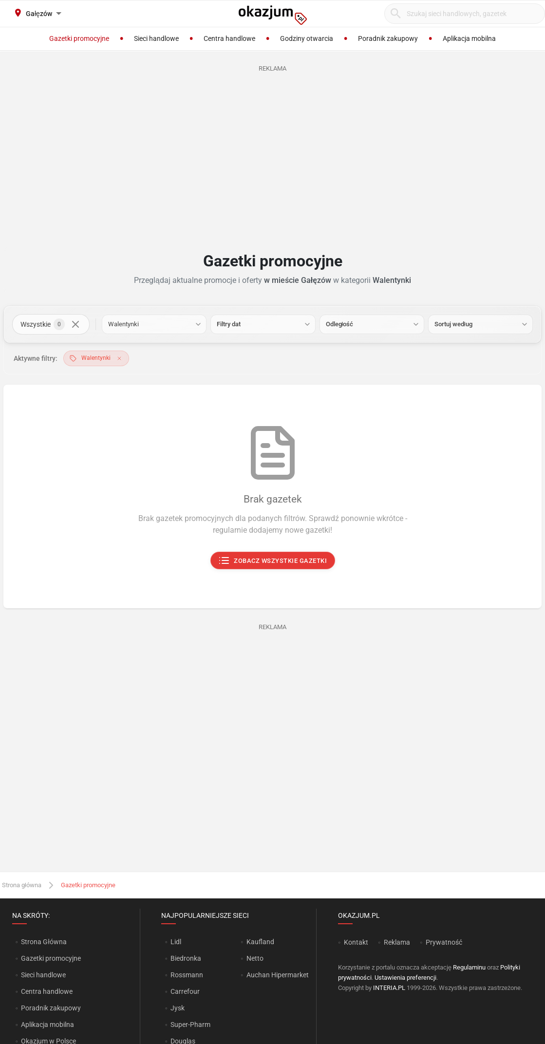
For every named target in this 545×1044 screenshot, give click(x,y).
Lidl (175, 942)
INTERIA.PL (389, 987)
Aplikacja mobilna (47, 1024)
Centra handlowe (47, 991)
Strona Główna (43, 942)
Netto (254, 958)
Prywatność (444, 942)
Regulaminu (469, 967)
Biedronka (185, 958)
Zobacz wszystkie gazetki (272, 561)
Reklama (397, 942)
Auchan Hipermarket (277, 975)
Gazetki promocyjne (51, 958)
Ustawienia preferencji (405, 977)
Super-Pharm (190, 1024)
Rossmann (186, 975)
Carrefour (185, 991)
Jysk (177, 1008)
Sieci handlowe (43, 975)
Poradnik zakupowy (51, 1008)
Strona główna (21, 885)
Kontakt (356, 942)
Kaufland (260, 942)
